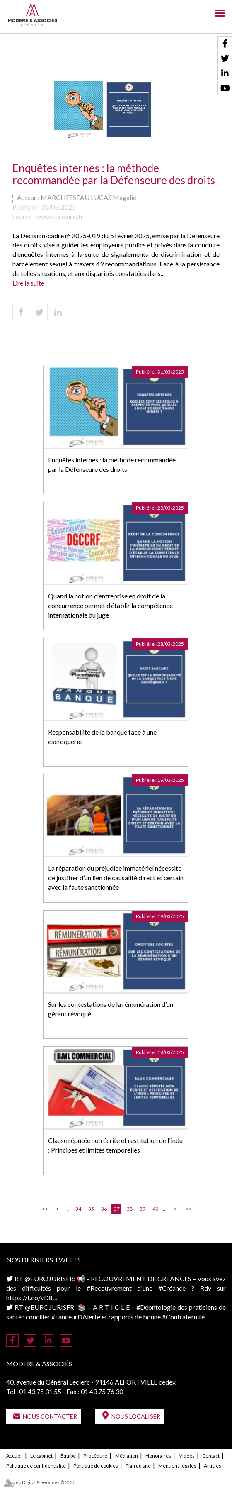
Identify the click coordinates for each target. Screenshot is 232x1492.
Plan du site (138, 1466)
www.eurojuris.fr (59, 216)
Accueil (14, 1456)
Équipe (68, 1456)
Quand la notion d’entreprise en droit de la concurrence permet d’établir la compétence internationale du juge (110, 605)
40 (155, 1209)
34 (78, 1209)
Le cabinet (41, 1456)
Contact (211, 1456)
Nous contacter (50, 1416)
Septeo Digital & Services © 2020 (40, 1482)
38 (130, 1209)
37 (117, 1209)
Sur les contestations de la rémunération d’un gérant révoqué (110, 1009)
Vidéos (187, 1456)
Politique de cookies (95, 1466)
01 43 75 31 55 (40, 1391)
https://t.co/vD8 (29, 1298)
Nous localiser (135, 1416)
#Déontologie (156, 1307)
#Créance (172, 1288)
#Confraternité (183, 1317)
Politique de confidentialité (36, 1466)
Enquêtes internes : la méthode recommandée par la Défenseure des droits (112, 464)
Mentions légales (177, 1466)
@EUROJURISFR (49, 1278)
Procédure (95, 1456)
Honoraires (158, 1456)
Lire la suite (28, 283)
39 (142, 1209)
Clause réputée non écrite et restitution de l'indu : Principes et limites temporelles (115, 1145)
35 (91, 1209)
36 (104, 1209)
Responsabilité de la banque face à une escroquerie (102, 736)
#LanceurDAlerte (75, 1317)
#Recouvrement (109, 1288)
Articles (212, 1466)
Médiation (126, 1456)
